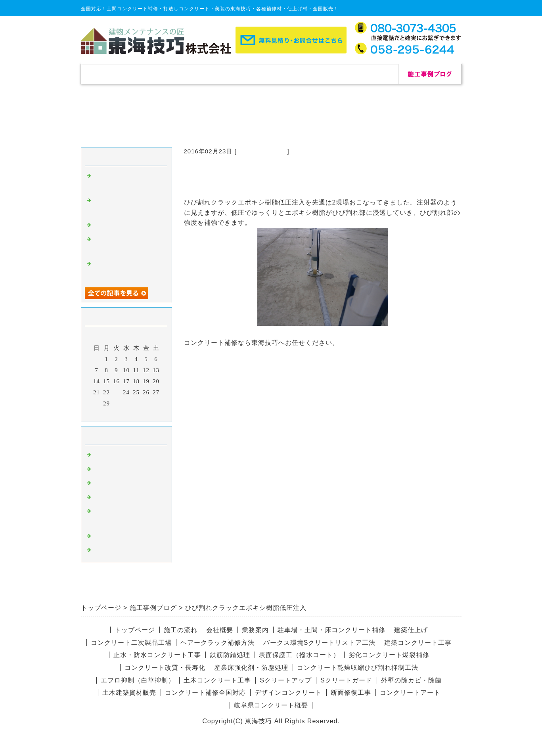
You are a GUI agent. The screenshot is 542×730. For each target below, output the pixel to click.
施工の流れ (239, 74)
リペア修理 (108, 551)
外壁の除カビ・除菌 (411, 680)
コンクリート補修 (262, 151)
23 (116, 392)
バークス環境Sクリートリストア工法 (319, 642)
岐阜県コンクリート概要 (271, 705)
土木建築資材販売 (129, 692)
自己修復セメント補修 (124, 226)
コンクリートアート (410, 692)
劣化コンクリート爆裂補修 (389, 655)
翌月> (142, 414)
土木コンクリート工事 (217, 680)
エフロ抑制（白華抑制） (138, 680)
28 (96, 403)
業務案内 (255, 630)
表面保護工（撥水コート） (299, 655)
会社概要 (303, 74)
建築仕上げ (411, 630)
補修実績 (176, 74)
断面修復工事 (351, 692)
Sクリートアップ (286, 680)
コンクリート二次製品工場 (131, 642)
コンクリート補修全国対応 (205, 692)
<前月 (110, 414)
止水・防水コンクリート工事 (157, 655)
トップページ (112, 74)
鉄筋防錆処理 (230, 655)
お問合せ (366, 74)
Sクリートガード (346, 680)
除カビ (102, 470)
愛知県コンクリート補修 (128, 498)
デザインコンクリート (124, 537)
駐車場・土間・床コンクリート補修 (331, 630)
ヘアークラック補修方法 (217, 642)
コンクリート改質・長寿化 (164, 667)
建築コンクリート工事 (418, 642)
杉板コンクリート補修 (124, 484)
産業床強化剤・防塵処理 (251, 667)
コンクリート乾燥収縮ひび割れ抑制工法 (357, 667)
